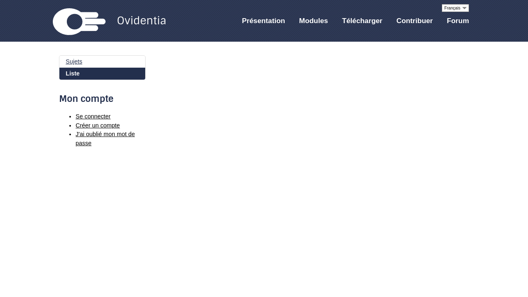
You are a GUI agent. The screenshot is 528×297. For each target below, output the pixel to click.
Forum (458, 20)
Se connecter (93, 116)
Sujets (74, 61)
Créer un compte (97, 125)
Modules (313, 20)
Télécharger (362, 20)
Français (452, 8)
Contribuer (414, 20)
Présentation (263, 20)
